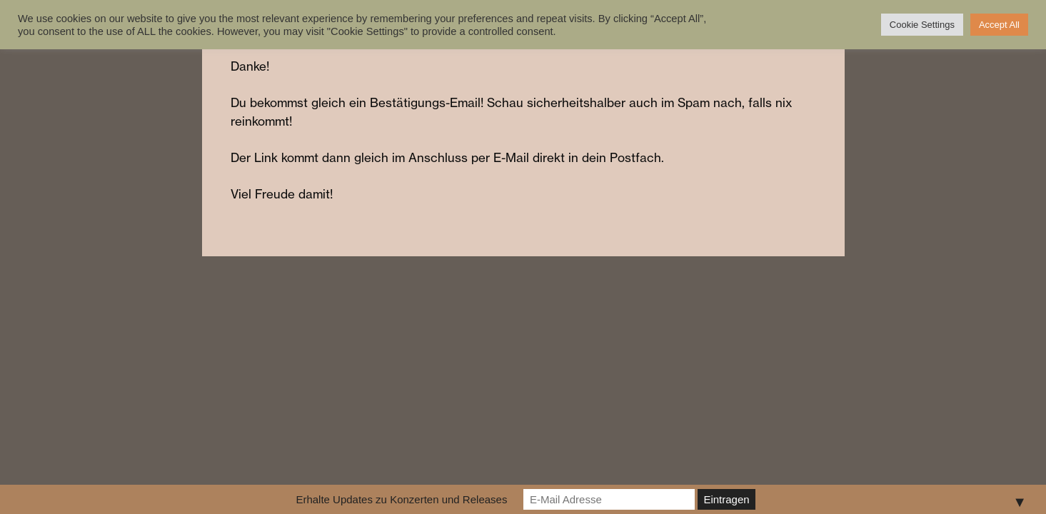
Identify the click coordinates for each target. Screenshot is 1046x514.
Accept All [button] (999, 24)
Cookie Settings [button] (922, 24)
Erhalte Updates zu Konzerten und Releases (401, 499)
